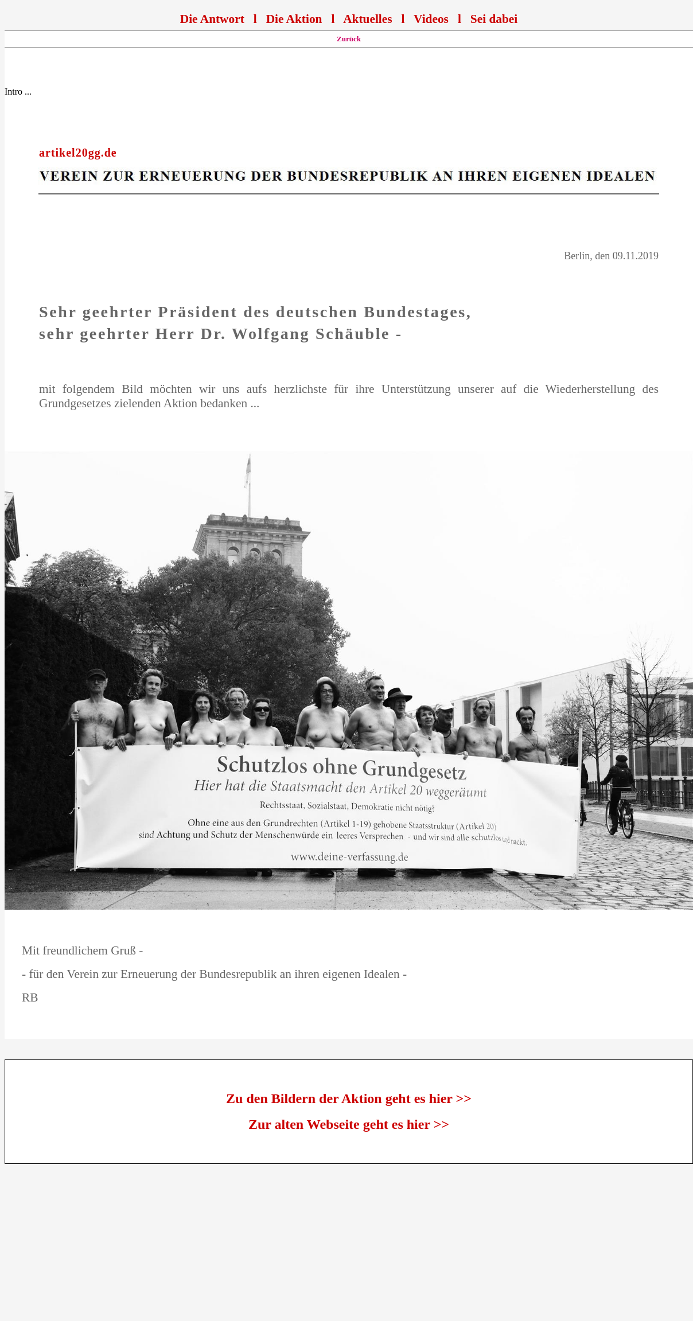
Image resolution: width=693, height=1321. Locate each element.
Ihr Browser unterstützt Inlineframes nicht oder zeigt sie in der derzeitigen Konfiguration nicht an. (349, 17)
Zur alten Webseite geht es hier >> (348, 1124)
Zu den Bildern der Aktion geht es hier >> (349, 1098)
